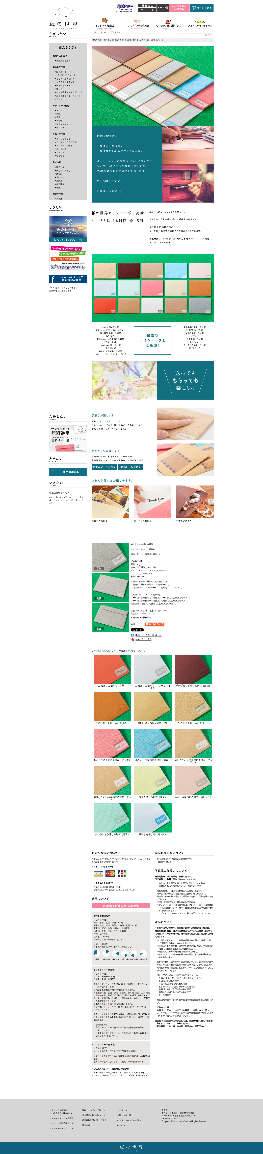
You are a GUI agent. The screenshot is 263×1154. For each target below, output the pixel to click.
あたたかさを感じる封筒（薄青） (153, 760)
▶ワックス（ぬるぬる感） (66, 142)
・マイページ (121, 1110)
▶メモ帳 (58, 120)
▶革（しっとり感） (63, 139)
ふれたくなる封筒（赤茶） (112, 685)
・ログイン (120, 1125)
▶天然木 (58, 199)
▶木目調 (58, 174)
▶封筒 (57, 114)
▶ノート (58, 110)
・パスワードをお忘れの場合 (128, 1120)
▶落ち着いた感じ (62, 170)
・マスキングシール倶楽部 (61, 1118)
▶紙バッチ (59, 127)
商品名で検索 (113, 40)
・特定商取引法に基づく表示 (93, 1120)
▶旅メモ (58, 89)
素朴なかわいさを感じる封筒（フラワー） (193, 761)
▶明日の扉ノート (62, 85)
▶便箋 (57, 117)
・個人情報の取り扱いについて (94, 1115)
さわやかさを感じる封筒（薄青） (112, 834)
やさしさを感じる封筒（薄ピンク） (193, 797)
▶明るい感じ (60, 167)
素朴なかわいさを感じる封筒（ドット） (112, 798)
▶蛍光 (57, 187)
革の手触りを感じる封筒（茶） (112, 722)
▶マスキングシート (63, 124)
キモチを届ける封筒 (127, 40)
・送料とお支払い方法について (94, 1110)
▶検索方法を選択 (62, 60)
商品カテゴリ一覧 (99, 40)
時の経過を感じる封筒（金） (153, 722)
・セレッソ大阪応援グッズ (61, 1123)
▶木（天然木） (61, 149)
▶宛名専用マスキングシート (67, 96)
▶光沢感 (58, 181)
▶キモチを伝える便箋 (64, 82)
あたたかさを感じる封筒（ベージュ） (193, 723)
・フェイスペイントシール (61, 1128)
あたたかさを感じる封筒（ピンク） (112, 760)
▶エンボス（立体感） (64, 145)
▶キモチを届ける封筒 (64, 79)
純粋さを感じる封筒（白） (153, 834)
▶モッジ (58, 99)
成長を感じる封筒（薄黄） (153, 797)
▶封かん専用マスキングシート (68, 92)
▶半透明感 (59, 184)
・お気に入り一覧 (123, 1115)
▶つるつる (59, 156)
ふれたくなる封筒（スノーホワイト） (153, 686)
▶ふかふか (59, 152)
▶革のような (60, 177)
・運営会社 (85, 1125)
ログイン (209, 35)
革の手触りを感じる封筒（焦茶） (193, 685)
